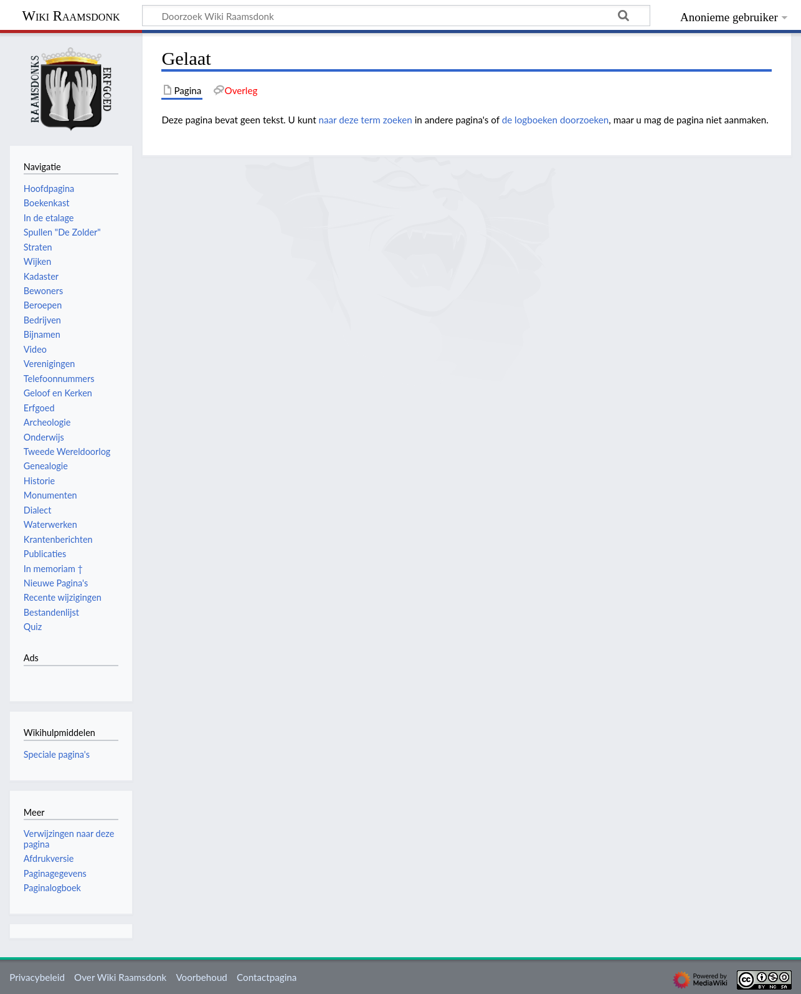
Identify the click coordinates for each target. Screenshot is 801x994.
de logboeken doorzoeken (555, 119)
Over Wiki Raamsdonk (120, 977)
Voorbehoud (201, 977)
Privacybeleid (37, 977)
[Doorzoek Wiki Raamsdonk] (396, 16)
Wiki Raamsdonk (71, 16)
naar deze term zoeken (365, 119)
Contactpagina (266, 977)
